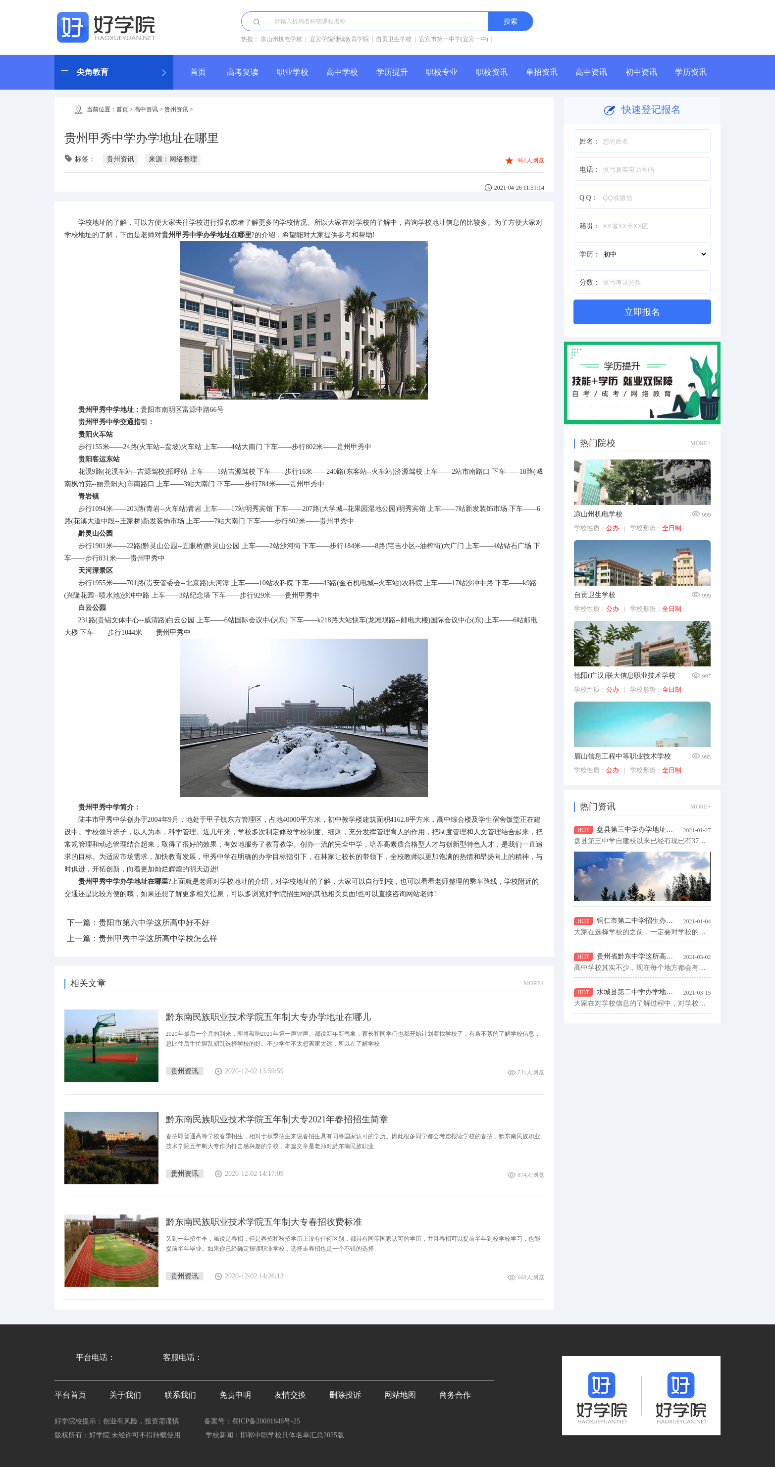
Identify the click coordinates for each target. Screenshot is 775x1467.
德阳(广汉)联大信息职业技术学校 (624, 675)
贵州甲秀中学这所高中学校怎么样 (158, 938)
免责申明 (235, 1395)
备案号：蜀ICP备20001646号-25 (252, 1421)
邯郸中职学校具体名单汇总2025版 (292, 1435)
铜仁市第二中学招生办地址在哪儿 (649, 920)
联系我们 (180, 1395)
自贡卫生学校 (394, 39)
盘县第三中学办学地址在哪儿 (642, 829)
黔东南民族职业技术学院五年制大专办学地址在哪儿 (268, 1017)
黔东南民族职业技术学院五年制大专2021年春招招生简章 (277, 1119)
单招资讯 (542, 72)
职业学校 (293, 72)
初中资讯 (641, 72)
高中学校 (342, 72)
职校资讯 (492, 72)
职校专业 (442, 72)
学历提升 (392, 72)
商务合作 (455, 1395)
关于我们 (125, 1395)
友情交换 (290, 1395)
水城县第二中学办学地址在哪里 (645, 992)
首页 (198, 72)
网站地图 (400, 1395)
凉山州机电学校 (281, 39)
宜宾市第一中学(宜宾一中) (453, 39)
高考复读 (242, 72)
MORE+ (534, 983)
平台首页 (70, 1395)
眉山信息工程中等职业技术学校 (622, 756)
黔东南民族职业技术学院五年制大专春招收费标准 (264, 1222)
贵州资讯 (176, 109)
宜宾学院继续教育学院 (339, 39)
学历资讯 (691, 72)
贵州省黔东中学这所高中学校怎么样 (652, 956)
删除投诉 (345, 1395)
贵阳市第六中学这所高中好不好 (154, 922)
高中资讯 (591, 72)
